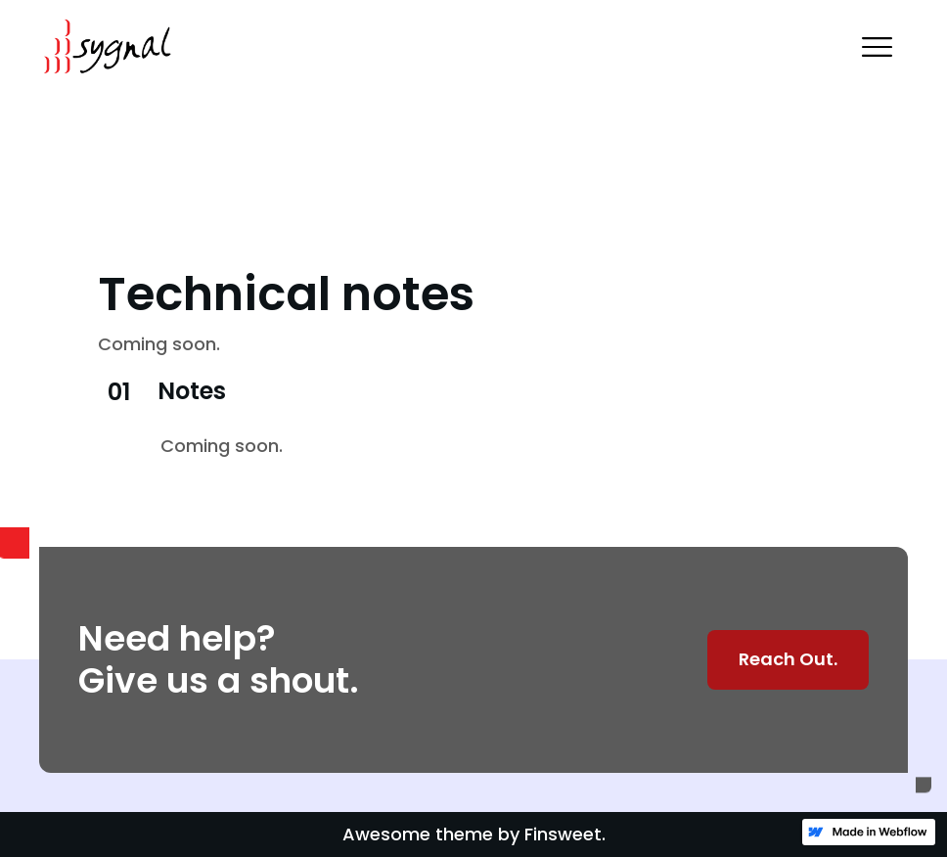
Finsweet (563, 834)
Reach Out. (788, 659)
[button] (877, 47)
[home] (106, 47)
